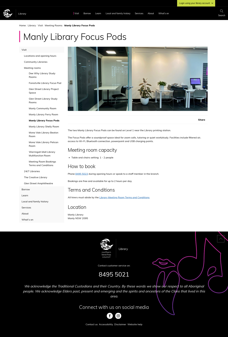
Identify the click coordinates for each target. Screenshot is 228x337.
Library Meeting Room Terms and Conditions (124, 197)
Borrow (87, 13)
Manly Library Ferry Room (43, 114)
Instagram (118, 316)
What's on (163, 13)
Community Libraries (35, 61)
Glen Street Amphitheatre (38, 183)
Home (22, 25)
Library (22, 13)
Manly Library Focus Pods (44, 120)
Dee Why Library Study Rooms (42, 75)
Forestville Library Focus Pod (45, 82)
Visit (76, 13)
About (151, 13)
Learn (98, 13)
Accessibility (106, 324)
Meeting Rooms (53, 25)
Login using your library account (196, 3)
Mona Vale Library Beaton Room (43, 134)
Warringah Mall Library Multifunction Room (42, 153)
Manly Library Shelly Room (44, 126)
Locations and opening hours (40, 55)
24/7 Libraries (32, 171)
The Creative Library (35, 177)
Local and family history (118, 13)
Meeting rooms (32, 67)
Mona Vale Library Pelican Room (43, 144)
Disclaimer (120, 324)
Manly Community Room (42, 108)
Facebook (110, 316)
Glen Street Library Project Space (44, 90)
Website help (134, 324)
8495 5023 (81, 173)
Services (139, 13)
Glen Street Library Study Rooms (43, 100)
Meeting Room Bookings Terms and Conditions (42, 163)
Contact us (92, 324)
